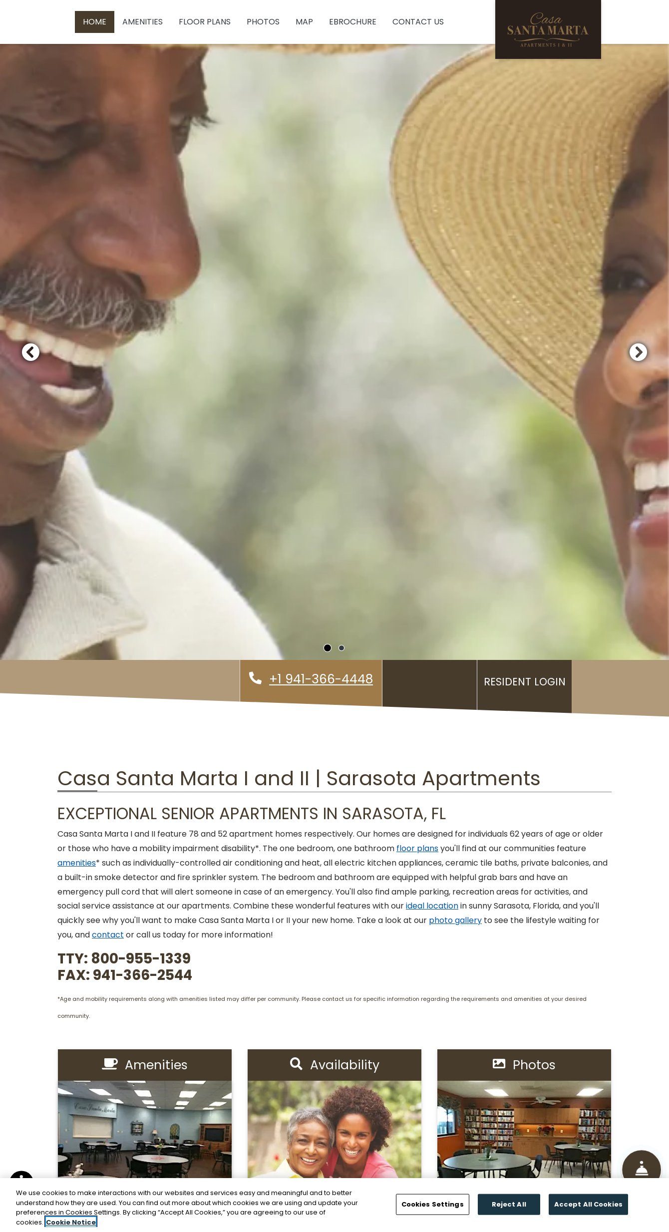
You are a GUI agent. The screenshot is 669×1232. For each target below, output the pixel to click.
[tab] (328, 648)
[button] (30, 352)
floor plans (417, 848)
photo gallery (455, 920)
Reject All (509, 1209)
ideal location (432, 906)
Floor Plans (205, 21)
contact (108, 934)
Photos (263, 21)
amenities (76, 863)
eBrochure (352, 21)
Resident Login (527, 680)
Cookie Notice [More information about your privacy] (71, 1227)
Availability (334, 1065)
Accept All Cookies (588, 1209)
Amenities (142, 21)
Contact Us (418, 21)
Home (94, 21)
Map (304, 21)
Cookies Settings (432, 1209)
